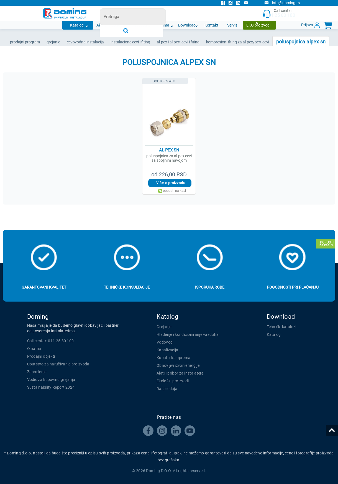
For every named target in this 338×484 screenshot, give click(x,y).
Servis (232, 25)
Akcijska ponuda (110, 25)
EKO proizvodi (258, 25)
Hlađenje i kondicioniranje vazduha (188, 334)
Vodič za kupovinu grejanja (51, 379)
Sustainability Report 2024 (51, 387)
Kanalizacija (167, 350)
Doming (38, 316)
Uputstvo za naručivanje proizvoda (58, 364)
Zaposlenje (37, 372)
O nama (162, 25)
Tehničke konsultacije (127, 287)
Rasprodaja (167, 388)
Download (187, 25)
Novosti (140, 25)
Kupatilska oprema (173, 357)
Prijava (307, 25)
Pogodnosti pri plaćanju (293, 287)
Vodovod (165, 342)
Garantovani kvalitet (44, 287)
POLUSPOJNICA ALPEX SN (301, 42)
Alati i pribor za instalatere (180, 373)
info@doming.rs (282, 3)
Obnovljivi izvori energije (178, 365)
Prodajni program (25, 42)
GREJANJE (53, 42)
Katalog (77, 25)
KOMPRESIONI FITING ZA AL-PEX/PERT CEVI (237, 42)
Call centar (279, 13)
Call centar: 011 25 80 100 (50, 341)
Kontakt (211, 25)
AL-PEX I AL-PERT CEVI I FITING (178, 42)
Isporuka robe (209, 287)
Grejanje (164, 327)
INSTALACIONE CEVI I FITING (130, 42)
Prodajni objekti (41, 356)
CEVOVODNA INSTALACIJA (85, 42)
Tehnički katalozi (281, 327)
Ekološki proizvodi (173, 381)
